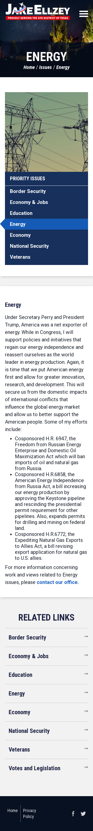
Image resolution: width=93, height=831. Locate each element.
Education (21, 213)
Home (29, 67)
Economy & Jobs (29, 202)
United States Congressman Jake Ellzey (38, 11)
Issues (45, 67)
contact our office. (58, 582)
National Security (29, 246)
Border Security (28, 191)
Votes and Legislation (34, 768)
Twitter (83, 813)
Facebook (73, 813)
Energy (63, 67)
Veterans (20, 257)
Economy (20, 235)
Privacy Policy (29, 813)
